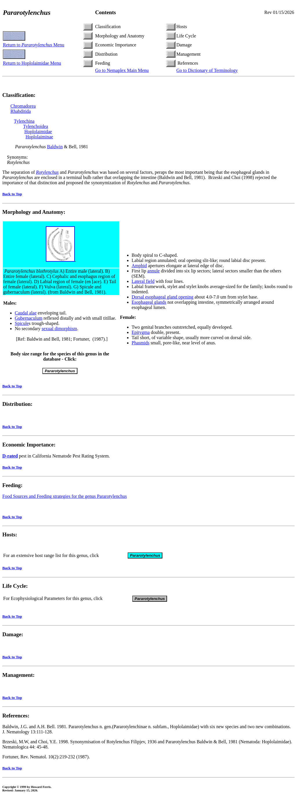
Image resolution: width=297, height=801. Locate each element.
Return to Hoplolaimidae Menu (32, 63)
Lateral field (143, 281)
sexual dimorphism (59, 328)
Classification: (18, 95)
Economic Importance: (28, 445)
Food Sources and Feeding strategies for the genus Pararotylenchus (64, 496)
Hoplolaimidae (38, 131)
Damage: (12, 636)
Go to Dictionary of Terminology (207, 70)
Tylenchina (24, 121)
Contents (105, 12)
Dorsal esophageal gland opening (162, 296)
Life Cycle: (15, 588)
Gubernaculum (28, 318)
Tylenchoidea (35, 126)
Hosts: (9, 535)
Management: (18, 677)
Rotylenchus (47, 172)
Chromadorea (23, 106)
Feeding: (12, 485)
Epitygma (141, 332)
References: (15, 717)
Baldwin (55, 146)
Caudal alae (26, 312)
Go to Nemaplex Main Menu (122, 70)
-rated (10, 455)
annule (153, 270)
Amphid (139, 265)
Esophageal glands (149, 302)
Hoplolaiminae (39, 136)
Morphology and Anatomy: (33, 212)
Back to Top (12, 194)
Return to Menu (33, 44)
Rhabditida (20, 111)
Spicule (22, 323)
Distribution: (17, 404)
